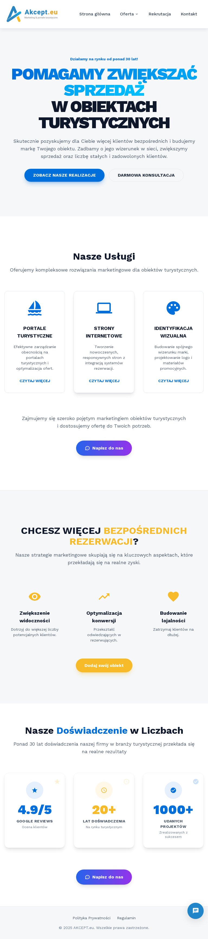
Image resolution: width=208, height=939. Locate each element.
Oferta (129, 14)
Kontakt (189, 13)
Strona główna (94, 13)
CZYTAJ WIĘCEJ (35, 381)
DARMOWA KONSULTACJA (146, 175)
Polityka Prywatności (91, 918)
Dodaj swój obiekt (104, 665)
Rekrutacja (159, 13)
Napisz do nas (104, 448)
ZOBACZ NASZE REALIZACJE (64, 175)
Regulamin (126, 918)
